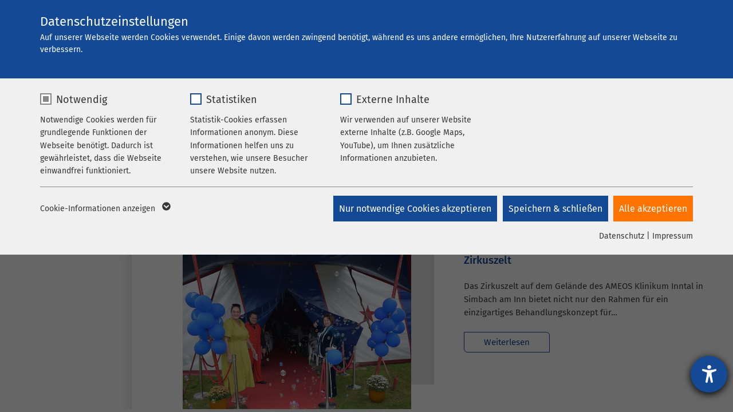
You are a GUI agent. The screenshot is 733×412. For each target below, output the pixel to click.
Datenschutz (621, 236)
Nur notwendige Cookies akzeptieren (414, 208)
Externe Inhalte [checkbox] (392, 99)
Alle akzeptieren (653, 208)
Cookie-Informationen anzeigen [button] (104, 209)
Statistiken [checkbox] (231, 99)
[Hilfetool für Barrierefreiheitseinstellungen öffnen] (709, 374)
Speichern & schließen (555, 208)
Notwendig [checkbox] (81, 99)
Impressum (672, 236)
